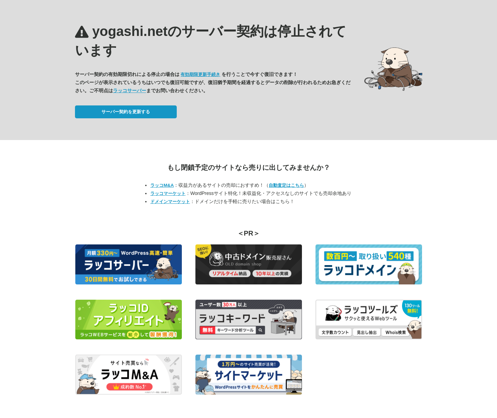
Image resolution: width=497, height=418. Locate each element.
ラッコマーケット (168, 193)
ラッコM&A (162, 185)
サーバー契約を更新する (125, 111)
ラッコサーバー (129, 90)
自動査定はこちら (286, 185)
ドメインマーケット (170, 201)
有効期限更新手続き (200, 74)
